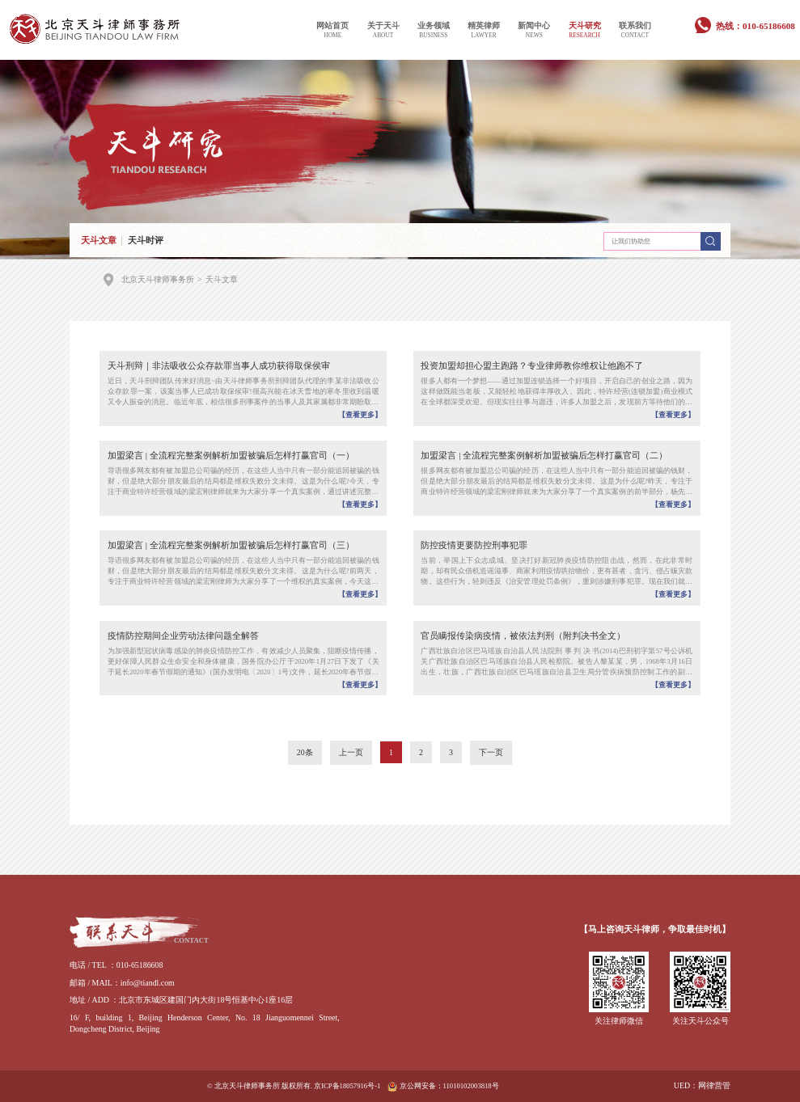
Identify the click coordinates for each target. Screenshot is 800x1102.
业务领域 (433, 30)
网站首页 (332, 30)
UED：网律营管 (702, 1085)
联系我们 (635, 30)
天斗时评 (145, 240)
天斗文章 (98, 240)
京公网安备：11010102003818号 (447, 1086)
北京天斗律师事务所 (157, 279)
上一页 (351, 752)
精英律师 (484, 30)
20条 (305, 752)
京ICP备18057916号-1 (348, 1086)
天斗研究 (585, 30)
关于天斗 (383, 30)
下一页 (491, 752)
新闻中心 (534, 30)
